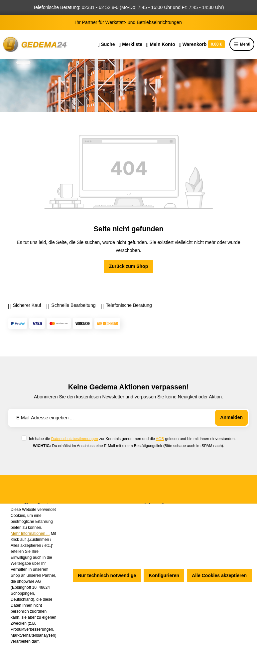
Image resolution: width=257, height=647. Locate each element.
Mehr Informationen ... (30, 533)
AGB (160, 438)
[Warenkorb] (202, 44)
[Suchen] (106, 44)
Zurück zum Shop (128, 266)
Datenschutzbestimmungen (74, 438)
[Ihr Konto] (160, 44)
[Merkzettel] (130, 44)
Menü (241, 44)
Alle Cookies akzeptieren (219, 575)
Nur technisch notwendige (107, 575)
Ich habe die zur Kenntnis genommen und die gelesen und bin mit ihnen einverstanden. (132, 438)
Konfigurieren (164, 575)
